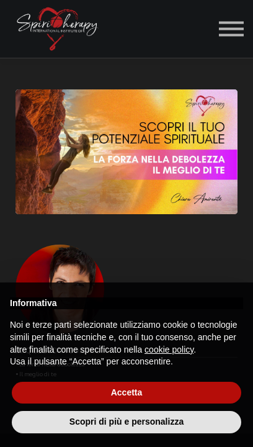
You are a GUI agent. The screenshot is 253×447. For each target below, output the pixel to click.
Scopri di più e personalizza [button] (126, 422)
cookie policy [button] (168, 349)
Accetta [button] (127, 392)
